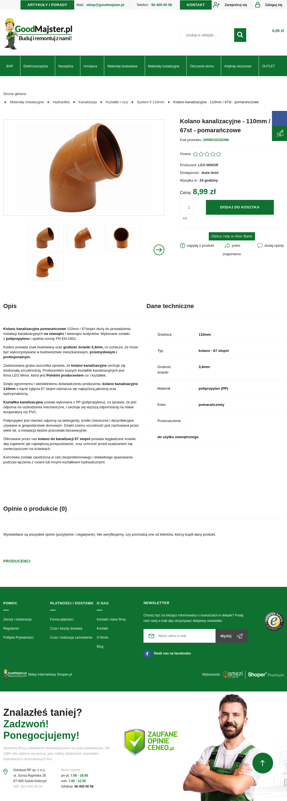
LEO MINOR (208, 165)
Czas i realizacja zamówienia (71, 637)
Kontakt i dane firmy (111, 619)
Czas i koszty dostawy (66, 628)
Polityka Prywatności (18, 637)
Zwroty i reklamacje (17, 619)
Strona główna (14, 94)
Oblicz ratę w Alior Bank (231, 236)
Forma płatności (61, 619)
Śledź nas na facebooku (167, 653)
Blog (100, 646)
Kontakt (102, 628)
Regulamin (11, 628)
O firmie (102, 637)
